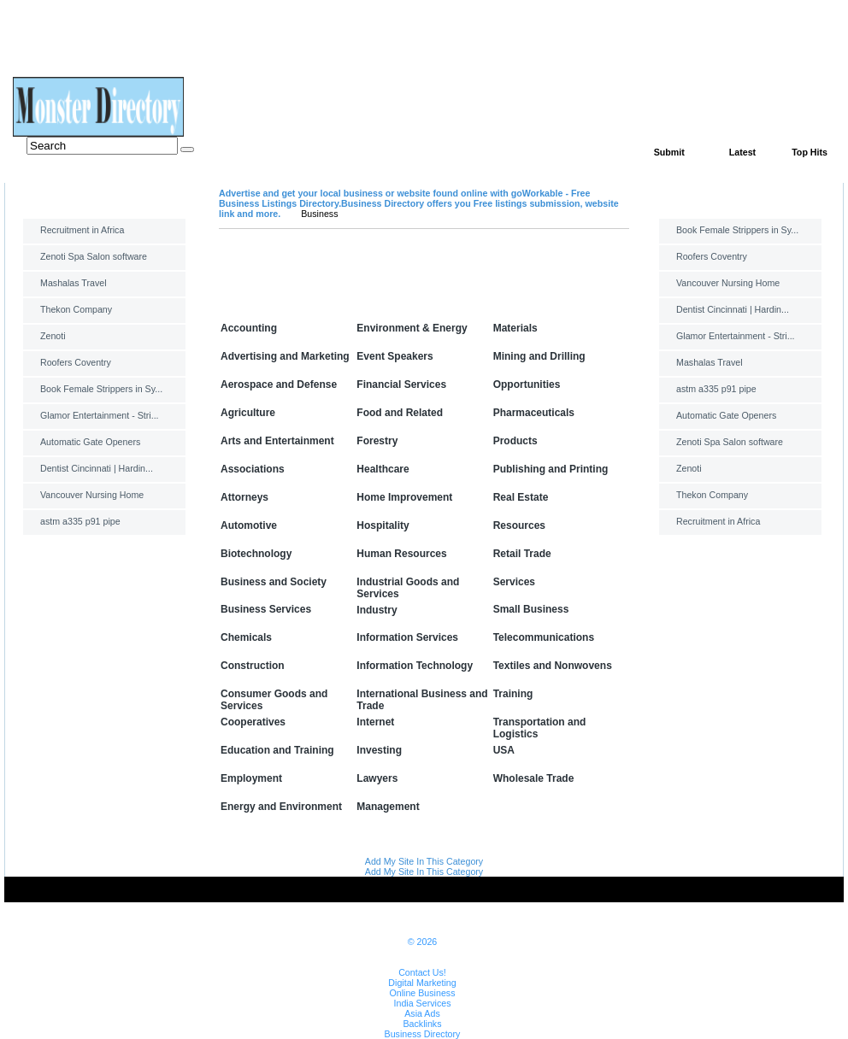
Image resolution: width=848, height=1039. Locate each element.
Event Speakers (394, 356)
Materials (515, 328)
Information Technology (414, 666)
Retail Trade (522, 554)
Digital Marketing (422, 982)
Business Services (266, 609)
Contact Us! (422, 972)
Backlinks (422, 1023)
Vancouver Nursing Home (92, 495)
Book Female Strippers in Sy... (101, 389)
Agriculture (248, 413)
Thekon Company (76, 309)
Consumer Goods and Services (274, 700)
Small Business (531, 609)
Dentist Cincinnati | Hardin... (96, 468)
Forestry (377, 441)
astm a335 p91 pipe (80, 521)
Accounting (249, 328)
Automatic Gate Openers (90, 442)
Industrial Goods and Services (407, 588)
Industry (376, 610)
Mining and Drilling (539, 356)
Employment (251, 778)
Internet (375, 722)
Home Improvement (404, 497)
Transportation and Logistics (539, 728)
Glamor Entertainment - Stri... (99, 415)
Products (515, 441)
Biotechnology (256, 554)
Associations (253, 469)
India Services (422, 1003)
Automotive (249, 525)
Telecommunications (543, 637)
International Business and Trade (421, 700)
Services (514, 582)
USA (504, 750)
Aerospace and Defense (279, 384)
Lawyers (377, 778)
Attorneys (244, 497)
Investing (379, 750)
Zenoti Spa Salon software (93, 256)
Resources (519, 525)
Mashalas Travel (73, 283)
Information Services (407, 637)
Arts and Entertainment (277, 441)
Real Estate (521, 497)
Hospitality (382, 525)
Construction (253, 666)
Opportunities (527, 384)
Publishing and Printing (551, 469)
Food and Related (399, 413)
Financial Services (401, 384)
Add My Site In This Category (424, 861)
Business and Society (274, 582)
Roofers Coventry (75, 362)
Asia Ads (421, 1013)
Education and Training (277, 750)
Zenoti (53, 336)
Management (387, 807)
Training (513, 694)
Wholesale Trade (533, 778)
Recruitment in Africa (82, 230)
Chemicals (246, 637)
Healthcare (382, 469)
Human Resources (401, 554)
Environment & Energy (411, 328)
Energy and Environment (281, 807)
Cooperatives (253, 722)
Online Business (422, 993)
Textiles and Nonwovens (552, 666)
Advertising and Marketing (285, 356)
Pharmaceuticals (533, 413)
